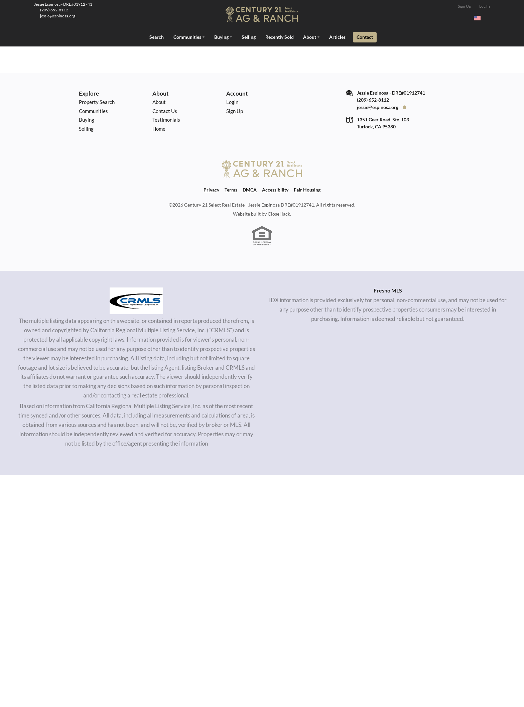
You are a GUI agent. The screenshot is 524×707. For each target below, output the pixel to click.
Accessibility (275, 188)
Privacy (211, 188)
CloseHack (279, 212)
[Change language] (480, 18)
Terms (231, 188)
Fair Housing (307, 188)
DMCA (250, 188)
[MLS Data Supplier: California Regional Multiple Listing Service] (136, 299)
